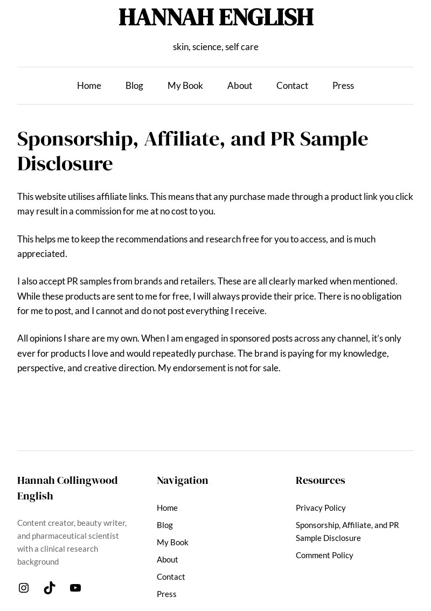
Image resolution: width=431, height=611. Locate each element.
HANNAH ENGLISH (216, 16)
